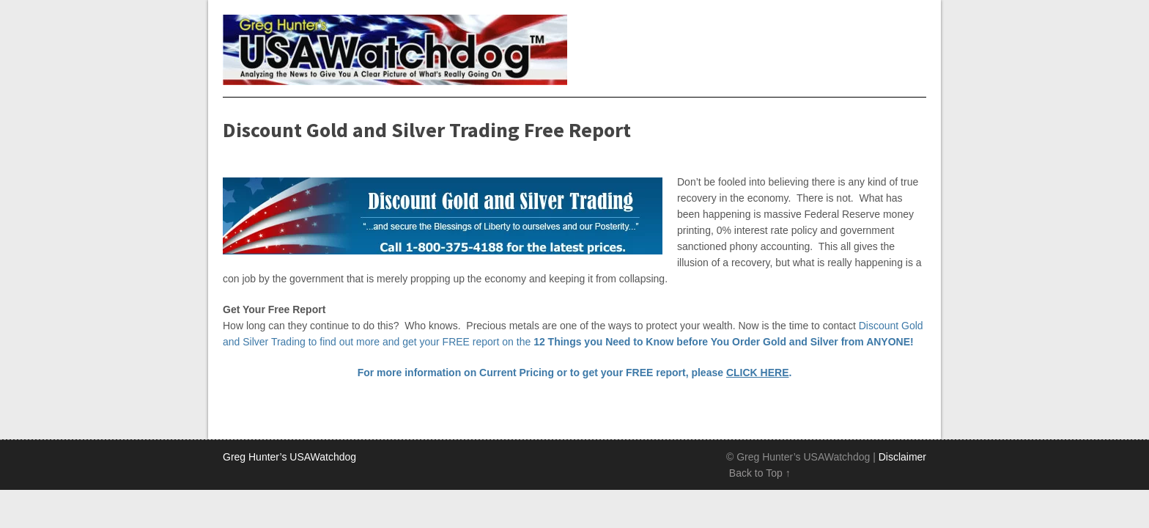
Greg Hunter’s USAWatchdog (289, 457)
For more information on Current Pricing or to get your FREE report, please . (575, 372)
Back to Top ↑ (760, 473)
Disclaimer (902, 457)
